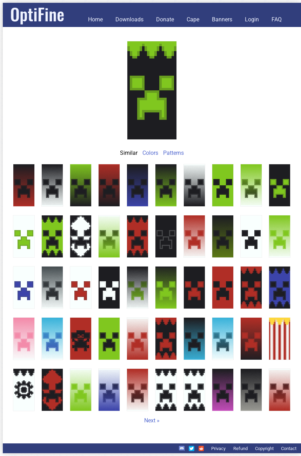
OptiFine (37, 13)
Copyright (264, 448)
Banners (222, 19)
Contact (288, 448)
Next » (152, 420)
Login (252, 19)
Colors (150, 153)
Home (95, 19)
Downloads (129, 19)
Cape (193, 19)
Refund (240, 448)
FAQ (277, 19)
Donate (165, 19)
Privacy (218, 448)
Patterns (173, 153)
